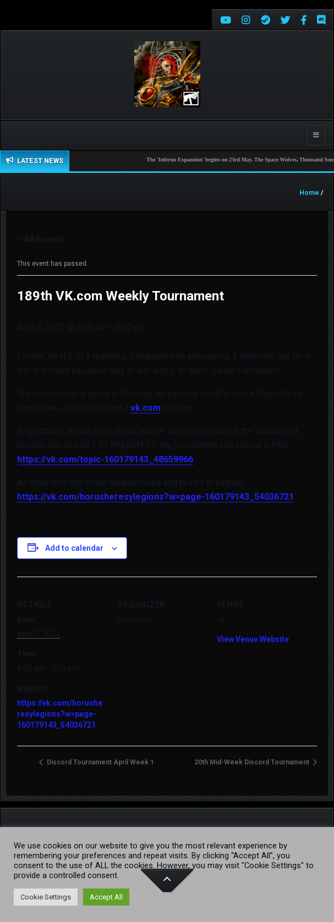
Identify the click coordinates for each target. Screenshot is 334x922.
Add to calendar (74, 548)
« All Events (41, 239)
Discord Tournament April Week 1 (99, 762)
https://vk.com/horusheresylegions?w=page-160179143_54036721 (155, 496)
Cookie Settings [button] (45, 897)
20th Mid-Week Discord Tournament (252, 762)
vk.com (145, 408)
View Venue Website (253, 639)
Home (309, 193)
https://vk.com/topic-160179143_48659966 (105, 459)
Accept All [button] (106, 897)
